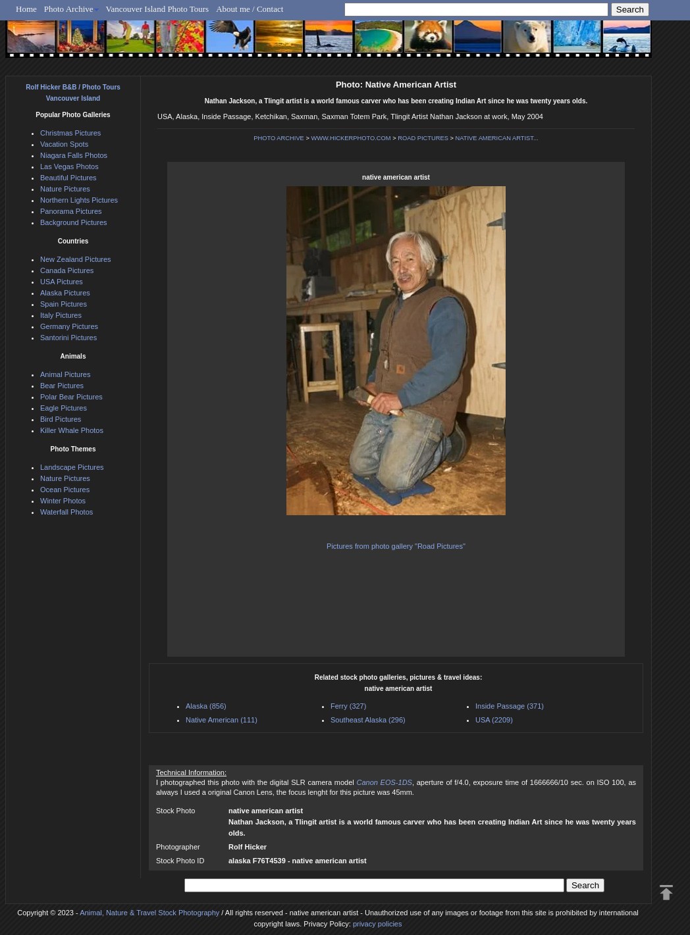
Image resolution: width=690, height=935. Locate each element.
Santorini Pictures (68, 337)
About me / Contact (249, 9)
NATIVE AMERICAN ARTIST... (497, 138)
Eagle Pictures (63, 408)
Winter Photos (63, 501)
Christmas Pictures (70, 133)
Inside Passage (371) (509, 706)
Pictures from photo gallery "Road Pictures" (396, 546)
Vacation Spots (64, 144)
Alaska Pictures (65, 293)
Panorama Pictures (71, 211)
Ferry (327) (348, 706)
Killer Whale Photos (71, 430)
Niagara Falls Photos (73, 155)
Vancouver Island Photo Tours (157, 9)
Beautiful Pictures (68, 178)
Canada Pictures (66, 270)
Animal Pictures (65, 374)
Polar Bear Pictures (71, 397)
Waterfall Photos (66, 512)
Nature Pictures (65, 189)
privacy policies (377, 924)
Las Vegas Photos (69, 166)
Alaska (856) (206, 706)
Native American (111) (221, 720)
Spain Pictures (63, 304)
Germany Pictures (69, 326)
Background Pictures (73, 222)
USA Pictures (61, 282)
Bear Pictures (62, 386)
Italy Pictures (61, 315)
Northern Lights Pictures (79, 200)
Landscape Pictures (72, 467)
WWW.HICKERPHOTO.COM (350, 138)
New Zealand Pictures (75, 259)
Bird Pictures (60, 419)
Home (26, 9)
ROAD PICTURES (423, 138)
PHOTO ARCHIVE (278, 138)
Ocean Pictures (65, 489)
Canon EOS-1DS (383, 782)
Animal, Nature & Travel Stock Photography (149, 913)
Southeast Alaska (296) (368, 720)
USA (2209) (494, 720)
